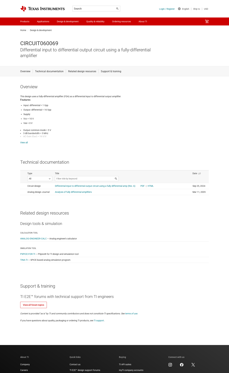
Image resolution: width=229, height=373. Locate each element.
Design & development (41, 30)
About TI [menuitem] (143, 21)
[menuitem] (207, 21)
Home (23, 30)
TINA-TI (24, 256)
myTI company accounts (131, 367)
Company (25, 361)
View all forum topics (33, 301)
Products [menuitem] (24, 21)
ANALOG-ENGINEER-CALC (33, 235)
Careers (24, 367)
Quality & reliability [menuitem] (95, 21)
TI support (99, 317)
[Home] (42, 9)
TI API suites (125, 361)
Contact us (75, 361)
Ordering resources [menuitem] (121, 21)
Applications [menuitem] (43, 21)
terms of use (131, 310)
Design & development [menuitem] (68, 21)
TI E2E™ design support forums (85, 367)
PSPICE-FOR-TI (27, 251)
